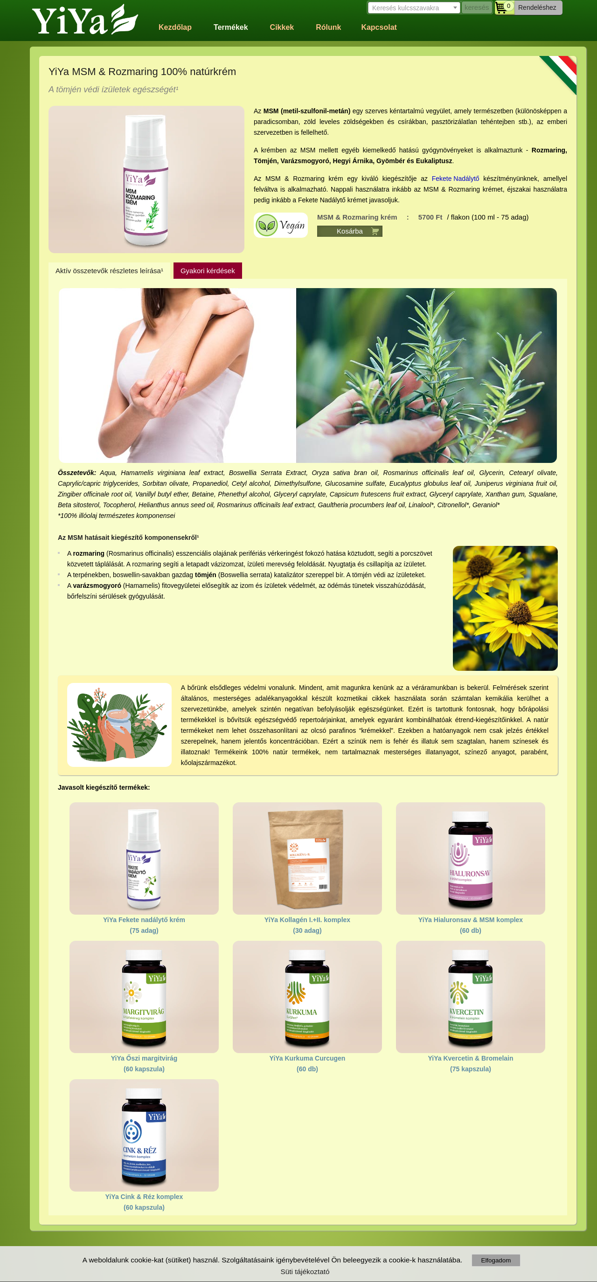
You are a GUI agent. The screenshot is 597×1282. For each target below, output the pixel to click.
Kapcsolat (378, 27)
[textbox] (413, 8)
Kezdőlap (175, 27)
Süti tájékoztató (304, 1271)
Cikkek (282, 27)
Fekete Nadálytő (455, 178)
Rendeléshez (537, 7)
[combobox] (413, 7)
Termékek (231, 27)
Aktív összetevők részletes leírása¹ (109, 271)
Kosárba (350, 231)
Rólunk (328, 27)
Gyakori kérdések (207, 271)
